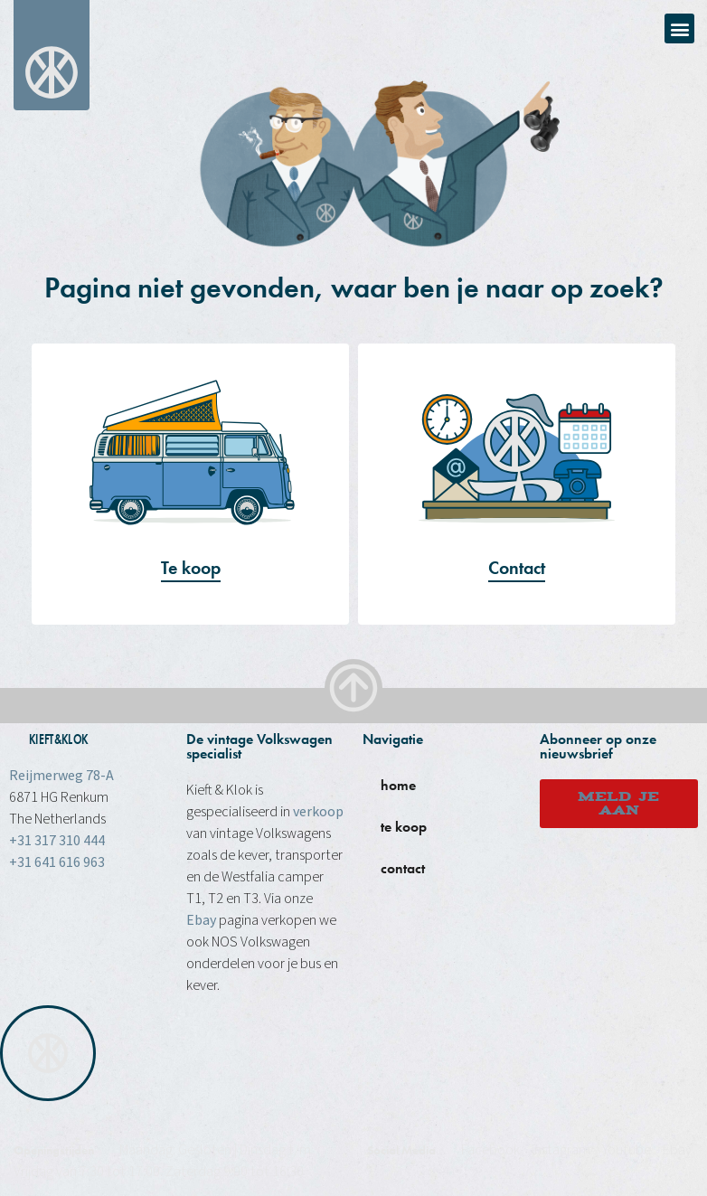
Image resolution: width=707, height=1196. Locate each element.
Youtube (626, 1150)
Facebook (490, 1150)
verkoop (318, 812)
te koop (404, 826)
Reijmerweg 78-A (61, 776)
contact (403, 868)
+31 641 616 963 (57, 862)
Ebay (201, 920)
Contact (516, 567)
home (398, 785)
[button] (679, 28)
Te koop (191, 567)
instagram (561, 1150)
